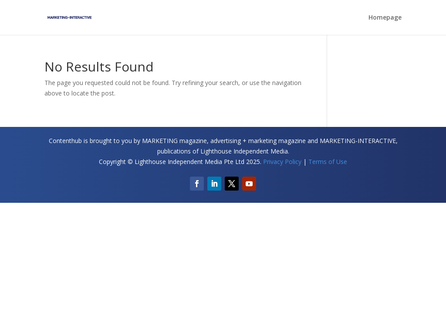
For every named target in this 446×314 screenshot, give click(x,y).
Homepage (385, 17)
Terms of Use (327, 161)
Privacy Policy (282, 161)
